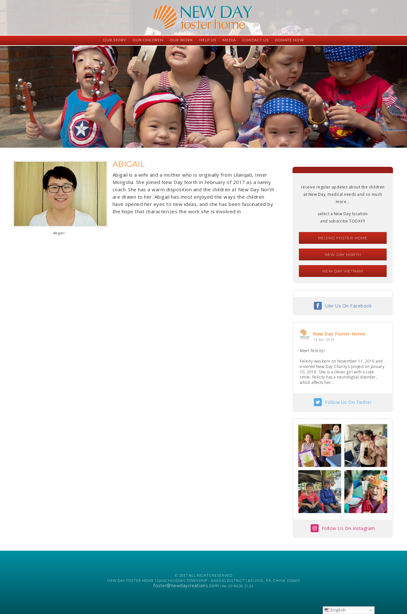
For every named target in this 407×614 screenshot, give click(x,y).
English (335, 610)
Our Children (148, 40)
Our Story (114, 40)
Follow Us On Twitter (348, 402)
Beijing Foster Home (343, 238)
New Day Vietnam (342, 271)
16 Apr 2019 (324, 339)
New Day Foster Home (339, 334)
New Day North (343, 254)
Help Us (207, 40)
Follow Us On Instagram (348, 528)
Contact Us (255, 40)
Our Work (181, 40)
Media (229, 40)
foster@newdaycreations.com (186, 585)
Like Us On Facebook (348, 306)
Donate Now (289, 40)
